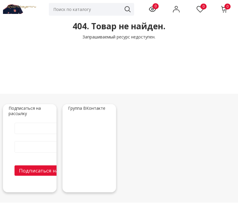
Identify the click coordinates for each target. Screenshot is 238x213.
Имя (53, 122)
